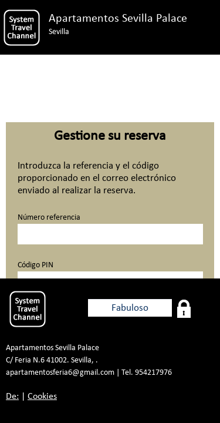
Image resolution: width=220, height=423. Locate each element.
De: (12, 396)
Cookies (42, 396)
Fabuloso (129, 308)
